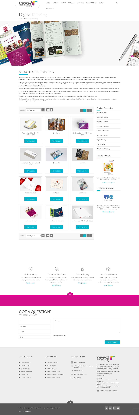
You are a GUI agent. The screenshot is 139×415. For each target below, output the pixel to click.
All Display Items (102, 112)
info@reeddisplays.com (80, 374)
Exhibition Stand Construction (55, 374)
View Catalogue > (108, 182)
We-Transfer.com (108, 212)
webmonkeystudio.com (25, 411)
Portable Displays (102, 121)
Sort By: (22, 110)
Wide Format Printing (103, 149)
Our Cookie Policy (26, 377)
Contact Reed (25, 374)
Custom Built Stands (103, 126)
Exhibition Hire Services (53, 377)
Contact (50, 8)
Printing (26, 18)
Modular (71, 2)
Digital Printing (101, 140)
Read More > (30, 283)
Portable (80, 2)
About (55, 2)
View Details (30, 141)
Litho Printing (101, 144)
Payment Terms (25, 368)
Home (48, 2)
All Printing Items (102, 135)
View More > (56, 285)
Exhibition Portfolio (103, 131)
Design (63, 2)
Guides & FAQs (25, 365)
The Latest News (25, 362)
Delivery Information (26, 371)
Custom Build (91, 2)
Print (101, 2)
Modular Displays (102, 117)
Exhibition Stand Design (53, 371)
